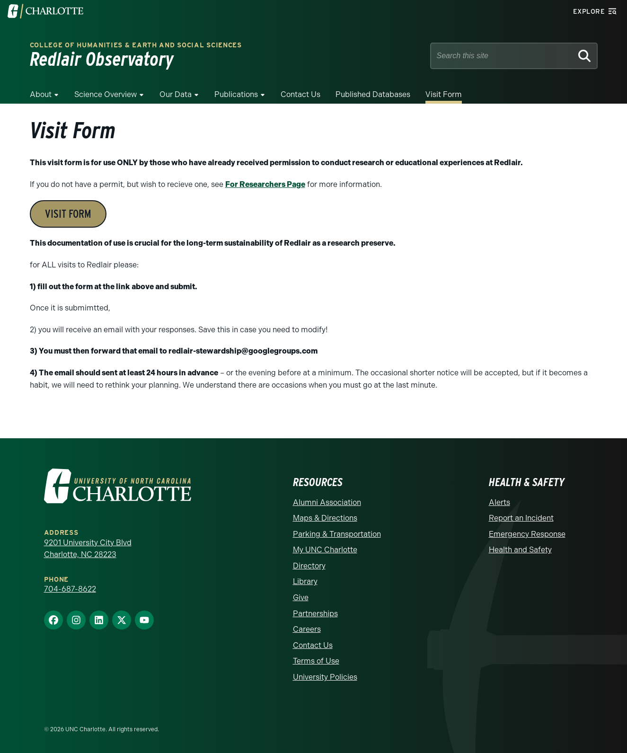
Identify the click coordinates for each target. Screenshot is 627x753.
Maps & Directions (325, 518)
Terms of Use (316, 660)
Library (305, 581)
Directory (309, 565)
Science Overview (105, 94)
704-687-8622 (70, 589)
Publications (236, 94)
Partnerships (315, 613)
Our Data (175, 94)
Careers (307, 629)
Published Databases (373, 94)
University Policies (325, 677)
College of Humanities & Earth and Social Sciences (136, 45)
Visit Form (443, 94)
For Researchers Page (265, 184)
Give (301, 597)
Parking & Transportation (337, 534)
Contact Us (300, 94)
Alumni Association (327, 502)
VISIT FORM (68, 214)
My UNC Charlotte (325, 549)
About (41, 94)
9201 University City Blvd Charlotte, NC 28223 (88, 548)
